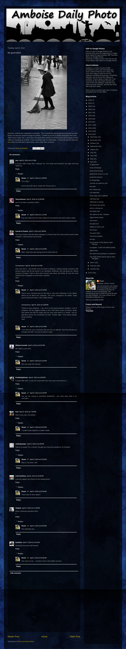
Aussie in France (21, 231)
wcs (16, 160)
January (93, 269)
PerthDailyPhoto (21, 377)
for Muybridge (94, 180)
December (94, 137)
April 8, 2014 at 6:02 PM (36, 345)
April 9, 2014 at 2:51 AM (31, 542)
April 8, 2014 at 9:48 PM (35, 476)
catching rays (94, 199)
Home (44, 636)
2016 (90, 128)
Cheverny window (96, 236)
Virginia (18, 508)
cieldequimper (20, 444)
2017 (90, 125)
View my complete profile (94, 300)
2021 (90, 112)
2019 (90, 119)
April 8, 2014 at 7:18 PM (27, 412)
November (94, 140)
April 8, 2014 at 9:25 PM (38, 459)
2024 (90, 103)
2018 (90, 122)
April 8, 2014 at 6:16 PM (38, 393)
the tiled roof (94, 224)
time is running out (96, 208)
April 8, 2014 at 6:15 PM (38, 290)
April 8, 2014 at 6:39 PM (39, 305)
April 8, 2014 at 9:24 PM (38, 427)
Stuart (23, 178)
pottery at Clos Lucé (97, 227)
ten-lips (92, 239)
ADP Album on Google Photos (106, 61)
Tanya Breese (20, 199)
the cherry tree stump (97, 205)
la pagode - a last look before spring (102, 247)
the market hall (95, 189)
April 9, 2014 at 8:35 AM (38, 526)
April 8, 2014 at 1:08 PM (38, 178)
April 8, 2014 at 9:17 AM (27, 160)
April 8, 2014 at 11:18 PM (31, 508)
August (93, 149)
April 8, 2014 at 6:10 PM (38, 249)
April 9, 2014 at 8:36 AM (38, 558)
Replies (20, 174)
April (92, 162)
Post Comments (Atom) (25, 641)
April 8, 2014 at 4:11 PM (33, 266)
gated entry (94, 250)
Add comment (15, 573)
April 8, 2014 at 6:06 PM (37, 377)
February (93, 266)
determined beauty (96, 171)
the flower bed (95, 211)
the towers (93, 230)
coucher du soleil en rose (99, 183)
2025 (90, 100)
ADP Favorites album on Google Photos (102, 56)
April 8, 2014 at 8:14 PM (38, 326)
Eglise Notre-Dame (96, 217)
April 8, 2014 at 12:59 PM (35, 199)
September (94, 146)
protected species (96, 177)
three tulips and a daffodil (99, 196)
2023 (90, 106)
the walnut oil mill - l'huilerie (99, 214)
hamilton (18, 542)
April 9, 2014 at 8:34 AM (38, 491)
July (92, 152)
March (92, 262)
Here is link (90, 90)
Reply (17, 169)
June (92, 156)
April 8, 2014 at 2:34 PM (37, 231)
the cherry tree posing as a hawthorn (103, 254)
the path (92, 186)
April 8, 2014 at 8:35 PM (35, 444)
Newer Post (13, 636)
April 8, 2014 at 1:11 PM (38, 215)
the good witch (95, 233)
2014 (90, 134)
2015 (90, 131)
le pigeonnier (94, 165)
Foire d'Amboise (95, 168)
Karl (16, 412)
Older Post (75, 636)
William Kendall (21, 345)
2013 (90, 273)
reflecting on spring (96, 202)
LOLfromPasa (20, 476)
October (93, 143)
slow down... (94, 220)
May (92, 159)
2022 (90, 109)
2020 (90, 116)
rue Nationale (94, 192)
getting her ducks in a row (99, 174)
